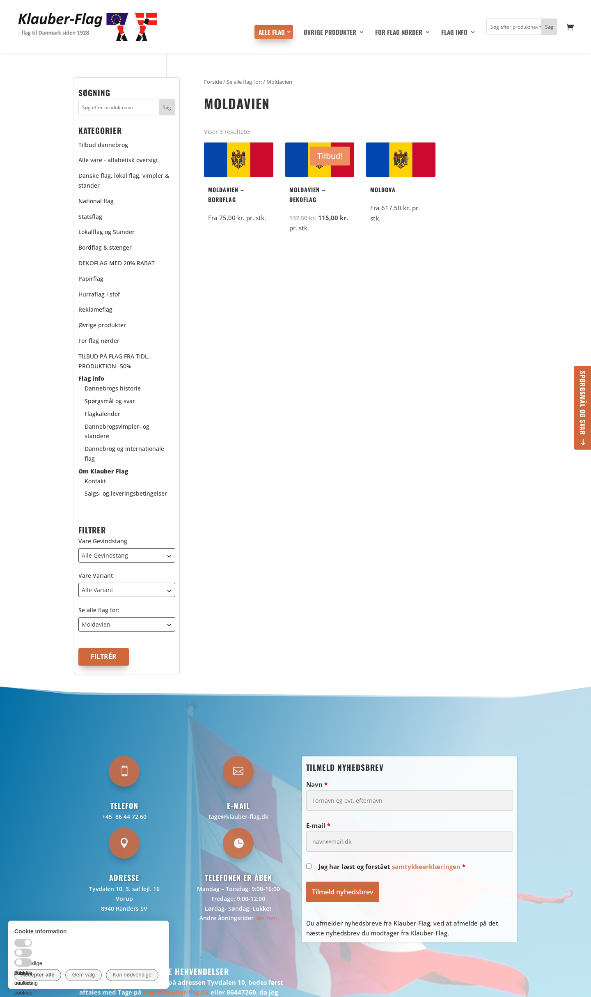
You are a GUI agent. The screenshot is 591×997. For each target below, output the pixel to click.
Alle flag (272, 32)
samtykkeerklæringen (426, 866)
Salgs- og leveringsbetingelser (126, 493)
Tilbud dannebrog (103, 145)
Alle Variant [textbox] (97, 590)
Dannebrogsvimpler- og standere (117, 431)
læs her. (266, 918)
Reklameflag (95, 309)
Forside (213, 81)
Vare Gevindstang (102, 541)
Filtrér (104, 656)
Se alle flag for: (98, 610)
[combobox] (126, 555)
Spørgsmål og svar (583, 403)
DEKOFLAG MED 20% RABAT (116, 263)
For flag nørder (398, 33)
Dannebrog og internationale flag (124, 453)
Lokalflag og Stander (106, 232)
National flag (96, 201)
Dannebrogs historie (113, 388)
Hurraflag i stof (99, 294)
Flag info (454, 33)
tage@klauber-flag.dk (238, 816)
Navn (317, 784)
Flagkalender (102, 414)
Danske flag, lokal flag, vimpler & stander (123, 180)
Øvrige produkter (330, 33)
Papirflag (90, 279)
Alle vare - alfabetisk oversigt (118, 160)
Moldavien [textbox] (96, 624)
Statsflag (90, 217)
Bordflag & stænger (105, 247)
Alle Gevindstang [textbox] (105, 555)
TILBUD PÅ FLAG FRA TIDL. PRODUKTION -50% (113, 361)
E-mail (318, 825)
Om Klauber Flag (103, 471)
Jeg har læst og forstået (391, 866)
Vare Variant (95, 575)
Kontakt (95, 481)
